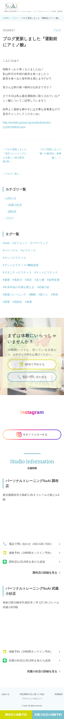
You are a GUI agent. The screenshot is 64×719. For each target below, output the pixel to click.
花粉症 (18, 301)
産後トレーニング (15, 294)
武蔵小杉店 (15, 205)
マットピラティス (47, 272)
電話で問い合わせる (32, 379)
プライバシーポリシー (32, 698)
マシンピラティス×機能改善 (21, 265)
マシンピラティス (15, 257)
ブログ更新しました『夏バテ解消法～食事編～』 (49, 153)
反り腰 (40, 279)
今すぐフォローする (32, 434)
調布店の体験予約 (16, 714)
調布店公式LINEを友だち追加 (24, 562)
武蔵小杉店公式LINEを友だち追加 (27, 661)
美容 (55, 294)
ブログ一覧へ (12, 173)
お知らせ (10, 198)
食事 (29, 301)
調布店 (12, 211)
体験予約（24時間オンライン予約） (28, 553)
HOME (6, 18)
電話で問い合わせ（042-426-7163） (28, 544)
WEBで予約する (31, 367)
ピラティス (29, 250)
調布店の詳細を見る (45, 572)
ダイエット (20, 243)
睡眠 (33, 294)
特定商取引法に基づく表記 (32, 694)
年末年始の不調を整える (19, 287)
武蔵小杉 (44, 287)
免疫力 (18, 279)
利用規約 (59, 694)
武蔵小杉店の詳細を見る (42, 671)
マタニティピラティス (18, 272)
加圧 (29, 279)
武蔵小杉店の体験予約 (48, 714)
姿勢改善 (54, 279)
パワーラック (40, 243)
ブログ (15, 18)
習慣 (7, 301)
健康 (7, 279)
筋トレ (44, 294)
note (7, 243)
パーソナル (11, 250)
